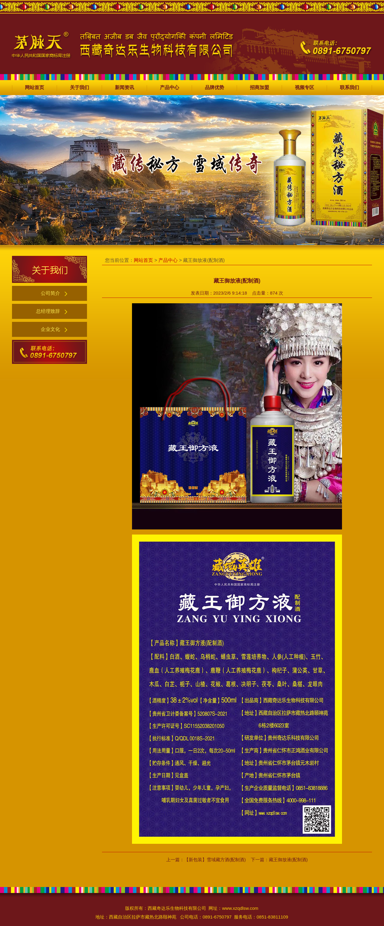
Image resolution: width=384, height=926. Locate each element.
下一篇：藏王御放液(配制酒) (279, 859)
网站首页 (34, 87)
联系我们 (349, 87)
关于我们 (79, 87)
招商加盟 (259, 87)
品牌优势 (214, 87)
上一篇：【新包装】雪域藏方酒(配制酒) (206, 859)
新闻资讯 (124, 87)
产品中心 (169, 87)
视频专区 (304, 87)
